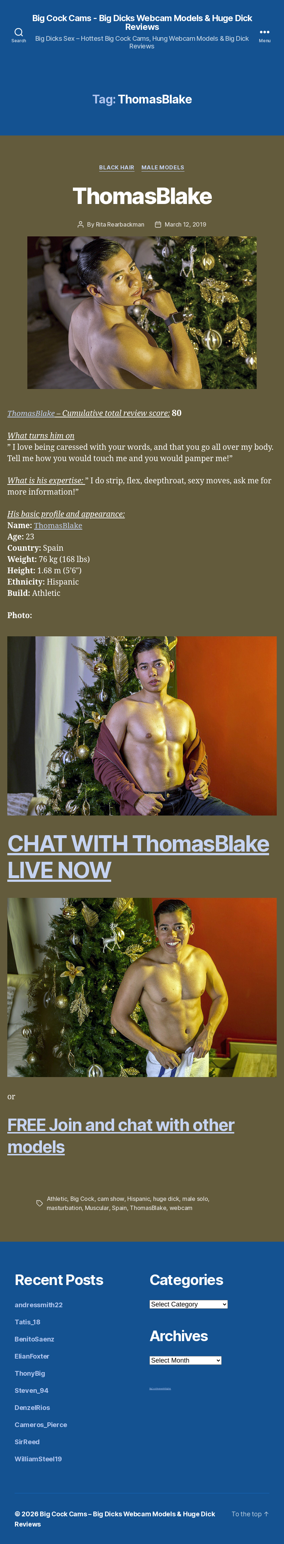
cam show (111, 1199)
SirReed (27, 1441)
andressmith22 (39, 1304)
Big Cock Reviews (156, 1388)
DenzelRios (32, 1407)
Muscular (97, 1207)
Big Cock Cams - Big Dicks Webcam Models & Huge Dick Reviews (142, 22)
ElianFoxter (32, 1356)
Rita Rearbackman (120, 224)
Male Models (163, 168)
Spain (119, 1207)
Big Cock (82, 1199)
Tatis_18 (27, 1321)
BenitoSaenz (34, 1339)
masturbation (64, 1207)
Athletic (57, 1199)
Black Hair (117, 168)
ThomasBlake (142, 196)
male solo (195, 1199)
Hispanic (138, 1199)
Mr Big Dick (167, 1388)
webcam (181, 1207)
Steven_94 (31, 1390)
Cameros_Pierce (41, 1424)
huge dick (166, 1199)
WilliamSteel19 (38, 1458)
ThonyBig (30, 1373)
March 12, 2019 (185, 224)
